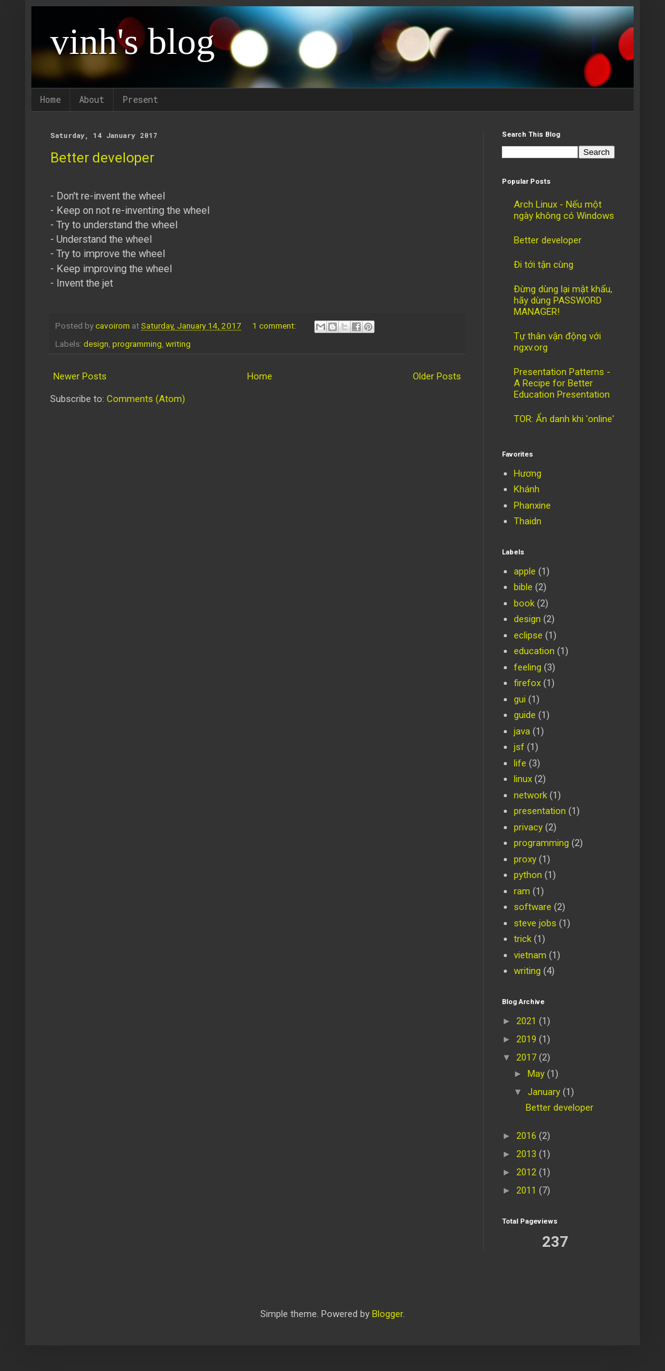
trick (522, 939)
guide (525, 715)
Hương (527, 473)
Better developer (102, 158)
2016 (527, 1135)
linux (523, 779)
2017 (527, 1057)
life (520, 763)
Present (140, 99)
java (522, 731)
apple (525, 571)
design (96, 344)
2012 (527, 1172)
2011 (527, 1190)
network (530, 795)
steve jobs (535, 923)
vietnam (530, 955)
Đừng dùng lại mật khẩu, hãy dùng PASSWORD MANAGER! (563, 300)
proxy (525, 859)
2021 (527, 1021)
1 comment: (275, 325)
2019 (527, 1039)
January (545, 1092)
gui (520, 699)
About (91, 99)
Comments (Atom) (146, 399)
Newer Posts (80, 376)
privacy (528, 827)
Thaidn (527, 521)
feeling (527, 667)
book (524, 603)
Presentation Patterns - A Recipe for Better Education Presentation (562, 383)
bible (523, 587)
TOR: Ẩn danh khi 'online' (564, 419)
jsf (519, 747)
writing (178, 344)
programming (137, 344)
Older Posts (437, 376)
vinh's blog (132, 41)
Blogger (387, 1314)
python (528, 875)
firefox (527, 683)
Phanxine (532, 505)
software (532, 907)
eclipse (528, 635)
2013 (527, 1154)
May (537, 1073)
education (534, 651)
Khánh (527, 489)
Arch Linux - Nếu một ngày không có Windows (564, 210)
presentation (540, 811)
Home (50, 99)
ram (522, 891)
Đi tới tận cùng (543, 264)
